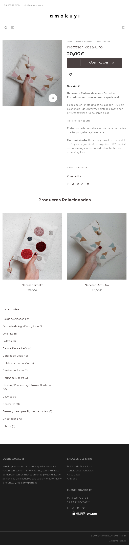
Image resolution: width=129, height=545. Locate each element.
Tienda (78, 42)
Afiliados (72, 478)
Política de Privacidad (79, 466)
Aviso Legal (73, 474)
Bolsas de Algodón (13, 318)
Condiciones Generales (80, 470)
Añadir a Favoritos (70, 74)
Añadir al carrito (101, 62)
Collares (7, 341)
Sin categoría (10, 418)
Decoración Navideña (15, 348)
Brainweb (103, 535)
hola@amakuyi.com (78, 501)
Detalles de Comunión (16, 363)
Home (69, 42)
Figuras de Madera (13, 377)
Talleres (7, 426)
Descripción (74, 86)
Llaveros (7, 396)
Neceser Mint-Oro (97, 285)
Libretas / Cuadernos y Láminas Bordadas (27, 385)
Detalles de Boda (13, 355)
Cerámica (8, 333)
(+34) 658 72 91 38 (77, 497)
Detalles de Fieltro (13, 370)
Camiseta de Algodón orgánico (21, 326)
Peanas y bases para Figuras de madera (26, 411)
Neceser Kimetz (32, 285)
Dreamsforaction (118, 535)
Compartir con (76, 176)
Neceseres (88, 42)
